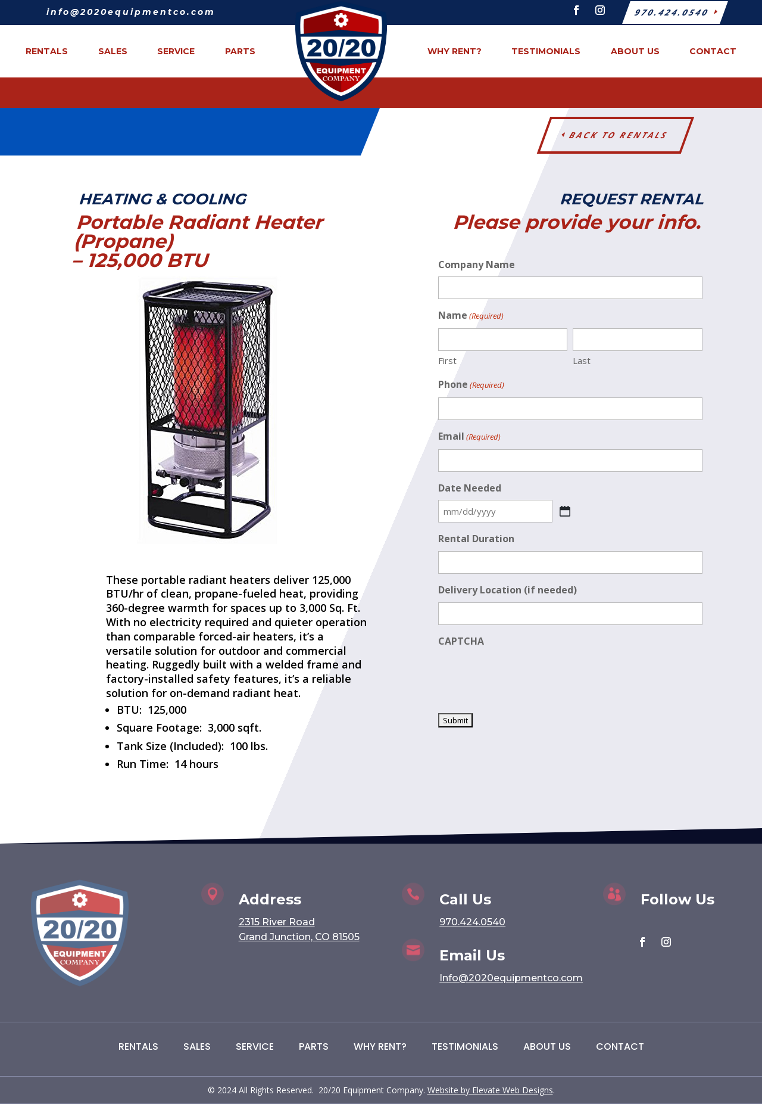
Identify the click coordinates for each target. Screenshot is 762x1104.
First (447, 360)
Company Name (476, 264)
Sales (197, 1046)
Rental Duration (476, 538)
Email (469, 437)
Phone (471, 385)
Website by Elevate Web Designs (490, 1090)
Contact (620, 1046)
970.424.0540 (472, 922)
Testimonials (465, 1046)
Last (582, 360)
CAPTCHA (461, 641)
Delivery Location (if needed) (507, 589)
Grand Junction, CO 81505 (299, 937)
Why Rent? (380, 1046)
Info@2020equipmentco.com (511, 978)
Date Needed (469, 488)
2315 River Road (277, 922)
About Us (547, 1046)
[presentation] (528, 677)
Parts (314, 1046)
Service (255, 1046)
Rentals (138, 1046)
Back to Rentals (619, 135)
